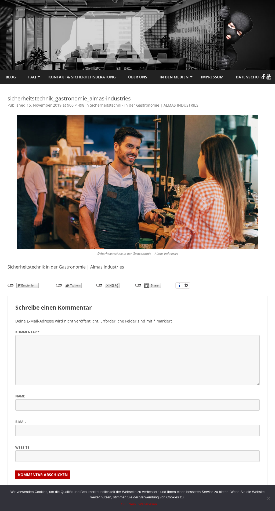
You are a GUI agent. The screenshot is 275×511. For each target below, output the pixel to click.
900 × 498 (75, 105)
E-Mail (20, 421)
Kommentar (27, 332)
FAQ (32, 76)
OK (123, 504)
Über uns (137, 76)
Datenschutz (249, 76)
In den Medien (174, 76)
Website (22, 447)
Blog (11, 76)
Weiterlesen (148, 504)
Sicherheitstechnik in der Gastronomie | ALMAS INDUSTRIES (144, 105)
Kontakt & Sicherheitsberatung (82, 76)
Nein (132, 504)
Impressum (212, 76)
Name (20, 396)
